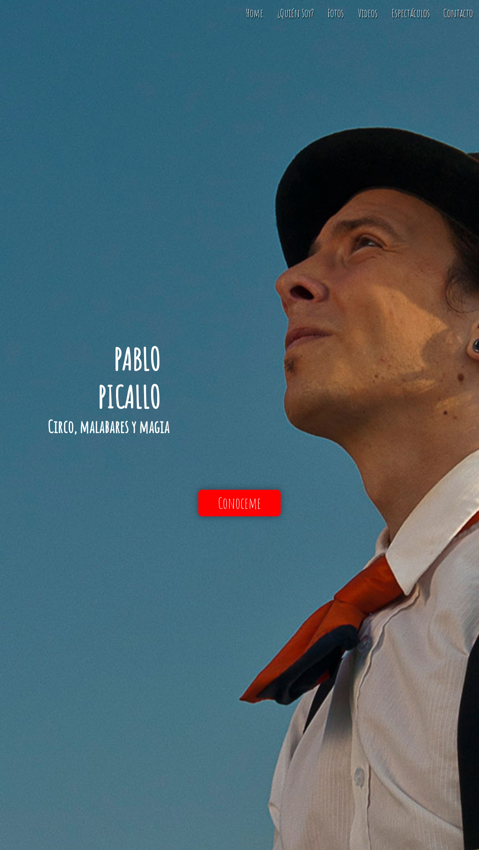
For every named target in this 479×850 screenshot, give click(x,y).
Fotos (335, 13)
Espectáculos (411, 13)
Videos (367, 13)
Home (254, 13)
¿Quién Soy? (295, 13)
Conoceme (239, 503)
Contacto (458, 13)
